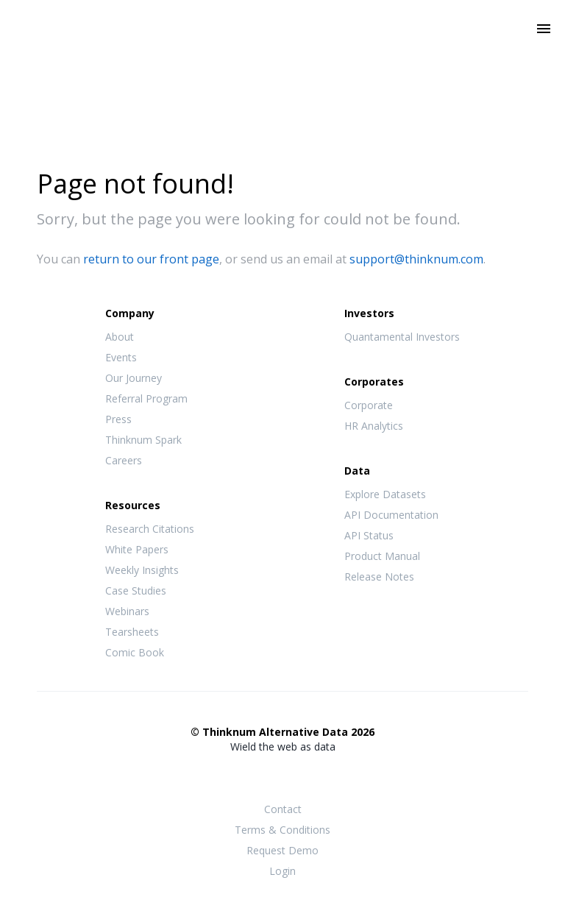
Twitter (282, 774)
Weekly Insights (142, 570)
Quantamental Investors (402, 337)
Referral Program (146, 398)
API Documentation (391, 515)
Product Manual (382, 556)
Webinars (127, 611)
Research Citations (149, 529)
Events (121, 357)
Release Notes (379, 577)
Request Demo (282, 850)
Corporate (368, 405)
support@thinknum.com (416, 259)
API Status (369, 535)
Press (118, 419)
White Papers (136, 549)
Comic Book (134, 652)
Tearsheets (132, 632)
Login (282, 871)
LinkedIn (312, 775)
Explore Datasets (385, 494)
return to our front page (151, 259)
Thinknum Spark (143, 440)
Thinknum (283, 49)
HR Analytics (373, 426)
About (119, 337)
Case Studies (135, 590)
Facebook (253, 775)
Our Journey (133, 378)
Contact (283, 809)
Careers (123, 460)
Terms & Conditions (282, 830)
